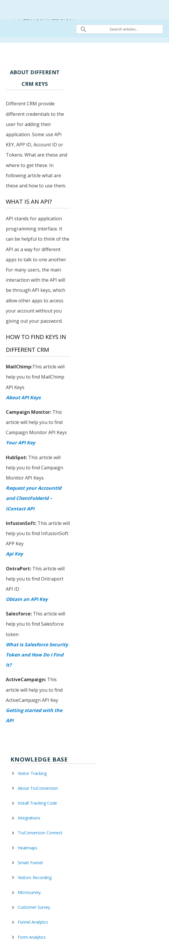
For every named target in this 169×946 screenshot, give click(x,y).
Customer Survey (34, 907)
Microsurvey (29, 892)
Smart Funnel (30, 862)
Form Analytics (32, 937)
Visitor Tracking (32, 773)
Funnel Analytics (33, 922)
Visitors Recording (34, 877)
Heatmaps (27, 848)
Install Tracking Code (37, 803)
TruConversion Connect (40, 832)
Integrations (29, 818)
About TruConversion (38, 788)
